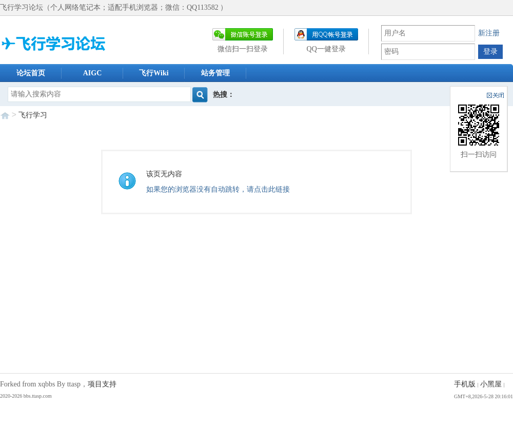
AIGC (92, 73)
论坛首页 (30, 73)
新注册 (489, 33)
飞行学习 (32, 115)
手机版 (465, 384)
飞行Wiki (153, 73)
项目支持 (102, 384)
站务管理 (215, 73)
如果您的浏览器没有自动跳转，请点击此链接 (218, 189)
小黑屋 (491, 384)
